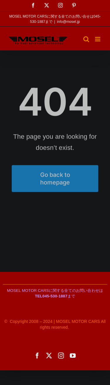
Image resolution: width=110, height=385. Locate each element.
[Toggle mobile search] (86, 39)
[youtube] (73, 356)
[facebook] (37, 356)
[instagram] (61, 356)
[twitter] (49, 356)
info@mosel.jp (68, 22)
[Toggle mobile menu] (98, 39)
